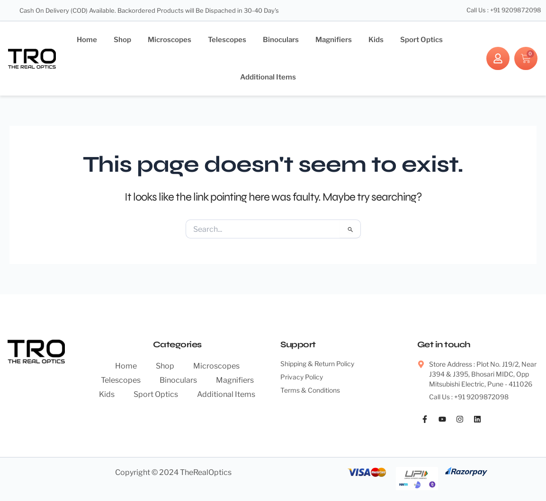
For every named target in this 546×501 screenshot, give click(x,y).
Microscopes (169, 39)
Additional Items (268, 77)
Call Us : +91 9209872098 (503, 10)
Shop (122, 39)
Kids (376, 39)
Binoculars (281, 39)
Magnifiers (333, 39)
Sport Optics (421, 39)
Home (87, 39)
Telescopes (227, 39)
